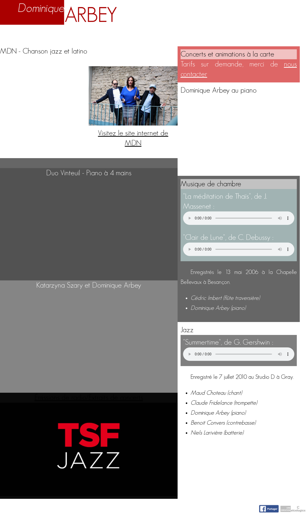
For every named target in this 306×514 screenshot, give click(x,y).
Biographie (52, 35)
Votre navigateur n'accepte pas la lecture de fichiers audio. (238, 218)
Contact (288, 35)
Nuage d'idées (240, 35)
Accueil (15, 35)
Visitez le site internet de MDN (133, 133)
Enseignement (104, 35)
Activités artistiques (171, 35)
